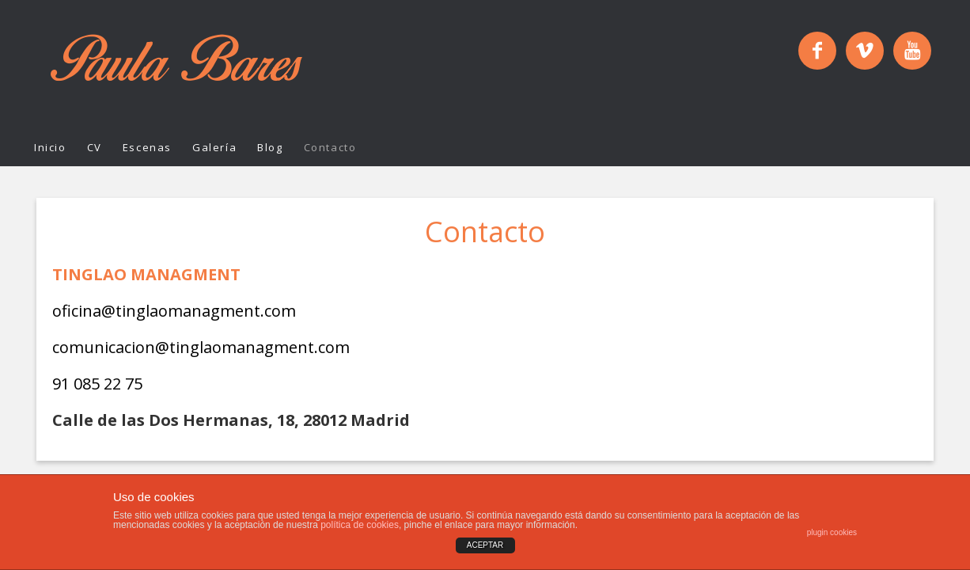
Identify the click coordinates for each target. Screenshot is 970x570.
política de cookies (359, 524)
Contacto (330, 147)
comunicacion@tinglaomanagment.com (201, 347)
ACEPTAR (485, 545)
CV (94, 147)
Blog (269, 147)
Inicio (50, 147)
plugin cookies (832, 532)
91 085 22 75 (97, 383)
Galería (214, 147)
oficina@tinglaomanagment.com (174, 310)
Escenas (147, 147)
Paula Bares (176, 65)
